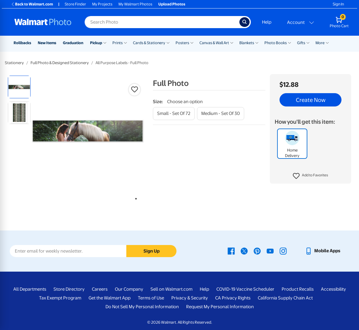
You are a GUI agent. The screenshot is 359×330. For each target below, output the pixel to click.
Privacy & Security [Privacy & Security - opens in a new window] (189, 298)
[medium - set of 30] (220, 113)
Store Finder (75, 4)
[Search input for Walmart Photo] (162, 22)
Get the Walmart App (110, 298)
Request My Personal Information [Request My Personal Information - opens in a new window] (220, 306)
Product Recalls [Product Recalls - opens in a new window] (298, 289)
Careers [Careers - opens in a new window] (100, 289)
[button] (310, 176)
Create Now (310, 99)
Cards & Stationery (149, 43)
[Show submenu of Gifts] (308, 42)
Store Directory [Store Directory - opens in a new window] (69, 289)
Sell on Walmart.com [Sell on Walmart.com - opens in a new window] (171, 289)
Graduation (73, 43)
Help (266, 22)
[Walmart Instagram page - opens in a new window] (283, 250)
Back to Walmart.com (32, 4)
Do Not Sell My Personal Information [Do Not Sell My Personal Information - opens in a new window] (142, 306)
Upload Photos (171, 4)
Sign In (338, 4)
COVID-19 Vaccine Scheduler (245, 289)
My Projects (102, 4)
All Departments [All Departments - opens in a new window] (29, 289)
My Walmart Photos (135, 4)
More (320, 43)
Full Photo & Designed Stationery (60, 62)
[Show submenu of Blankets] (257, 42)
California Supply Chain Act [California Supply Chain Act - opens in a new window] (285, 298)
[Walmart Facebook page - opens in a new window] (231, 250)
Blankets (246, 43)
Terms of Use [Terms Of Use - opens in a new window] (151, 298)
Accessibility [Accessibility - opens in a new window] (333, 289)
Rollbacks (22, 43)
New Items (47, 43)
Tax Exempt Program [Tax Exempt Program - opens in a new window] (60, 298)
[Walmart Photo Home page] (43, 22)
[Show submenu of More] (327, 42)
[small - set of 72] (174, 113)
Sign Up (152, 251)
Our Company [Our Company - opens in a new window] (129, 289)
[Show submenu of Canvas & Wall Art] (232, 42)
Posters (182, 43)
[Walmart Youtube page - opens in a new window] (270, 250)
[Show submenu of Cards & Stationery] (168, 42)
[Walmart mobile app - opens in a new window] (322, 250)
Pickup (96, 43)
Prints (117, 43)
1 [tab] (135, 197)
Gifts (301, 43)
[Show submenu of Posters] (192, 42)
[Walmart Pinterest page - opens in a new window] (257, 250)
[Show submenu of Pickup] (105, 42)
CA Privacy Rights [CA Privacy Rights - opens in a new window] (233, 298)
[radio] (19, 87)
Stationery (14, 62)
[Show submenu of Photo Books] (289, 42)
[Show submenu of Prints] (125, 42)
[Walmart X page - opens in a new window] (244, 250)
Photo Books (275, 43)
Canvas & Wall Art (214, 43)
